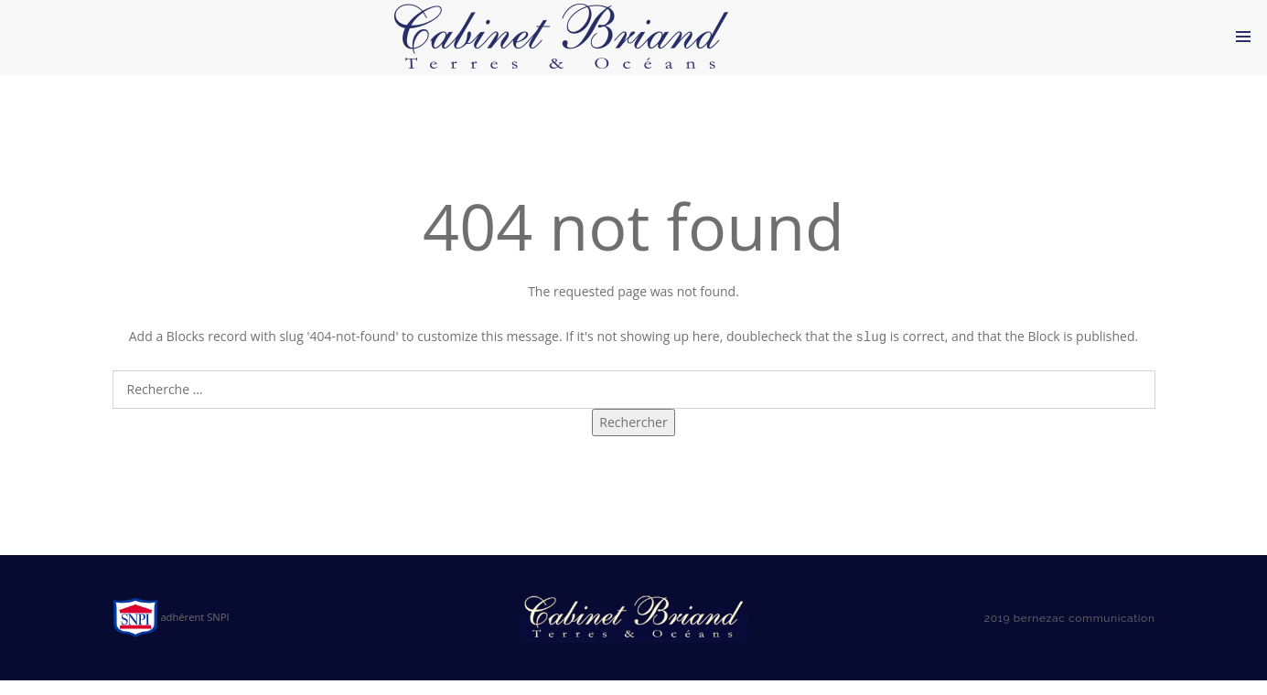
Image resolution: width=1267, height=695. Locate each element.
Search (633, 375)
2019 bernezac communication (1069, 633)
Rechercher (633, 437)
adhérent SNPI (171, 632)
